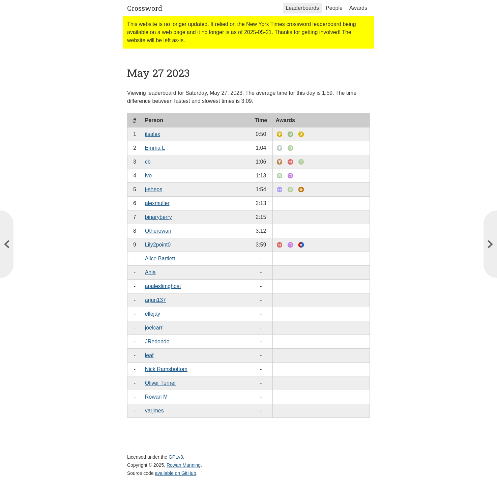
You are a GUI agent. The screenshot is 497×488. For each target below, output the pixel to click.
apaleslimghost (163, 286)
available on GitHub (175, 473)
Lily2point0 (158, 245)
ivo (148, 175)
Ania (150, 272)
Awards (358, 8)
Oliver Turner (160, 383)
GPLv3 (176, 457)
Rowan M (156, 397)
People (334, 8)
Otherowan (158, 231)
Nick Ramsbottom (166, 369)
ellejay (152, 314)
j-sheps (154, 189)
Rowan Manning (184, 465)
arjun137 (155, 300)
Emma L (155, 148)
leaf (149, 355)
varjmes (154, 410)
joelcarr (154, 328)
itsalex (152, 134)
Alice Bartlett (160, 258)
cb (148, 162)
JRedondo (157, 341)
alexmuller (157, 203)
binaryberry (158, 217)
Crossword (144, 8)
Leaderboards (302, 8)
